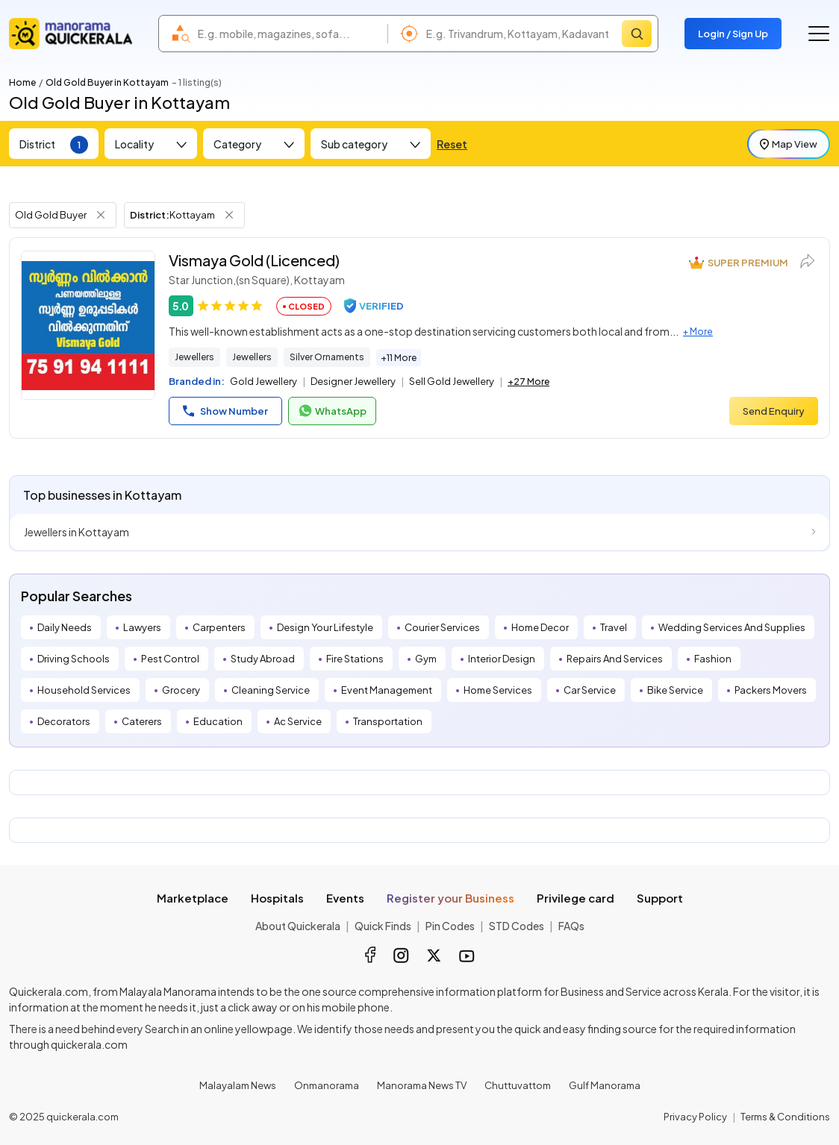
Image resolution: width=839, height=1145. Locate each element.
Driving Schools (73, 659)
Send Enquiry (774, 411)
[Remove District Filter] (229, 215)
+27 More (528, 381)
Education (218, 721)
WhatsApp (332, 411)
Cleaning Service (270, 690)
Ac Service (298, 721)
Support (660, 898)
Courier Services (442, 627)
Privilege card (575, 898)
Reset (452, 144)
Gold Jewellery (263, 381)
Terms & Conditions (785, 1117)
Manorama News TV (422, 1085)
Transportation (387, 721)
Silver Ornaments (327, 357)
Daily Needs (64, 627)
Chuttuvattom (517, 1085)
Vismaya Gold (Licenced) (254, 260)
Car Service (590, 690)
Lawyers (142, 627)
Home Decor (540, 627)
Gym (426, 659)
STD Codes (516, 925)
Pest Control (170, 659)
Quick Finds (383, 925)
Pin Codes (450, 925)
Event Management (386, 690)
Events (345, 898)
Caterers (142, 721)
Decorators (63, 721)
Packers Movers (770, 690)
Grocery (181, 690)
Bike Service (675, 690)
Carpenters (219, 627)
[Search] (637, 33)
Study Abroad (263, 659)
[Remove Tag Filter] (101, 215)
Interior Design (501, 659)
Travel (613, 627)
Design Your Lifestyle (325, 627)
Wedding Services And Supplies (731, 627)
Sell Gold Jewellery (451, 381)
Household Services (84, 690)
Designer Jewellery (353, 381)
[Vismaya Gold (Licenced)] (88, 325)
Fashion (713, 659)
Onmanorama (326, 1085)
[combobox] (288, 33)
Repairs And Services (615, 659)
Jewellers (194, 357)
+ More (698, 331)
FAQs (571, 925)
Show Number (225, 411)
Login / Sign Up (733, 34)
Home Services (498, 690)
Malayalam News (237, 1085)
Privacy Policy (695, 1117)
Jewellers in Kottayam (76, 532)
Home (22, 82)
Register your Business (450, 898)
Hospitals (277, 898)
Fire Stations (355, 659)
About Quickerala (297, 925)
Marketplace (192, 898)
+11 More (399, 357)
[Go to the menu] (819, 33)
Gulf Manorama (604, 1085)
